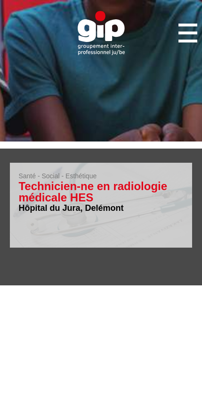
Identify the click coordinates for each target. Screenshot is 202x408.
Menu (187, 33)
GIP (101, 33)
